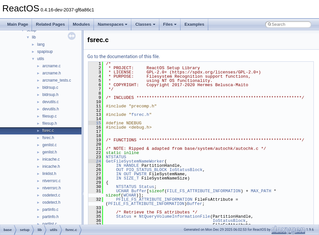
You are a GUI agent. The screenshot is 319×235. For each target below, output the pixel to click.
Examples (194, 24)
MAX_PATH (261, 191)
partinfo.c (50, 209)
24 (94, 161)
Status (146, 187)
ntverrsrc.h (51, 188)
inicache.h (51, 166)
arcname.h (51, 73)
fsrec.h (48, 137)
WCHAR (129, 195)
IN (118, 165)
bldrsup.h (50, 94)
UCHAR (122, 191)
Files (170, 24)
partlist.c (49, 224)
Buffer (139, 191)
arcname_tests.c (56, 80)
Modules (81, 24)
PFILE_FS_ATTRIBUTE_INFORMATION (154, 199)
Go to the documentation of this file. (123, 56)
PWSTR (140, 174)
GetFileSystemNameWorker (135, 161)
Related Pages (50, 24)
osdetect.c (51, 195)
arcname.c (51, 66)
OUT (119, 170)
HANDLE (131, 165)
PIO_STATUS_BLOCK (146, 170)
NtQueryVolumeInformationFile (174, 216)
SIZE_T (131, 178)
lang (41, 44)
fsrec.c (48, 130)
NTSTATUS (116, 157)
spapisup (45, 51)
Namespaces (113, 24)
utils (40, 58)
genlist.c (49, 145)
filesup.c (49, 116)
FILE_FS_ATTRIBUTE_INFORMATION (203, 191)
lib (34, 37)
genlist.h (49, 152)
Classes (145, 24)
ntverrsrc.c (51, 181)
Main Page (17, 24)
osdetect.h (51, 202)
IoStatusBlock (185, 170)
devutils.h (50, 109)
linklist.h (49, 173)
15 (94, 123)
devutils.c (50, 102)
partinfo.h (50, 216)
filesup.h (49, 123)
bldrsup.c (50, 87)
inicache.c (51, 159)
